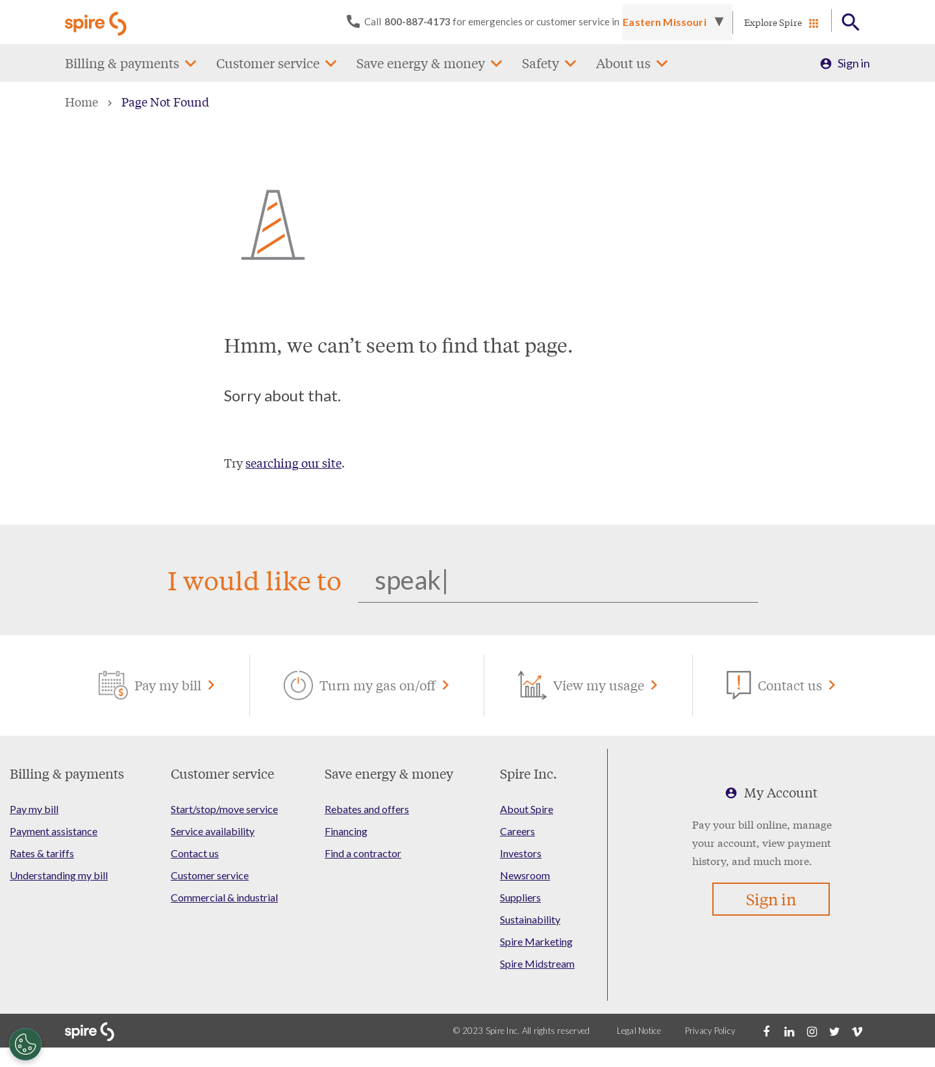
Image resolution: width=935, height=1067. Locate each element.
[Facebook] (766, 1030)
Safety (540, 62)
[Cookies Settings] (25, 1044)
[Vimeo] (857, 1030)
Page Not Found (165, 101)
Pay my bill (34, 809)
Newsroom (525, 875)
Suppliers (520, 897)
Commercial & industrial (224, 897)
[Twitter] (834, 1030)
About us (623, 62)
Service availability (213, 831)
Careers (517, 831)
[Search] (558, 580)
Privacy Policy (710, 1030)
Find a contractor (363, 853)
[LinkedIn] (789, 1030)
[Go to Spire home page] (97, 22)
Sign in (854, 63)
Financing (346, 831)
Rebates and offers (367, 809)
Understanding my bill (59, 875)
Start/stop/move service (224, 809)
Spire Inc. (528, 773)
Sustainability (530, 919)
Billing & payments (122, 62)
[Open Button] (851, 22)
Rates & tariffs (42, 853)
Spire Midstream (537, 963)
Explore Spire (773, 22)
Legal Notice (639, 1030)
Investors (521, 853)
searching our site (293, 462)
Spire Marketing (536, 941)
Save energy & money (420, 62)
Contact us (195, 853)
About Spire (526, 809)
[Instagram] (811, 1030)
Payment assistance (53, 831)
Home (81, 101)
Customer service (267, 62)
